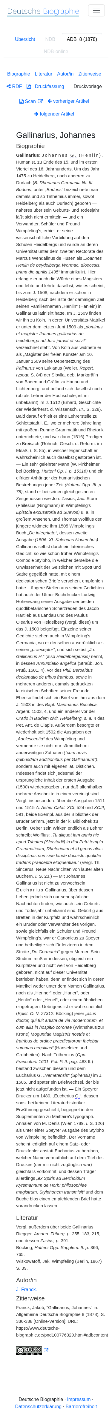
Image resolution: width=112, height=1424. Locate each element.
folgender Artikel (54, 113)
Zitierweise (89, 73)
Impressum (78, 1399)
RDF (14, 86)
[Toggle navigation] (96, 10)
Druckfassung (45, 86)
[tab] (82, 39)
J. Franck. (26, 1289)
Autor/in (65, 73)
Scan (28, 101)
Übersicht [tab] (25, 39)
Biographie (18, 73)
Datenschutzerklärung (38, 1406)
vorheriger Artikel (68, 101)
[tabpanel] (56, 712)
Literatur (44, 73)
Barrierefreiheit (81, 1406)
